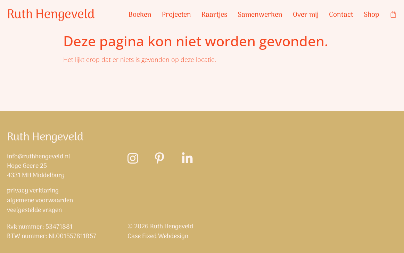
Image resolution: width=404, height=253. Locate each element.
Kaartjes (214, 15)
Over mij (306, 15)
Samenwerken (260, 15)
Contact (341, 15)
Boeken (140, 15)
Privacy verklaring (33, 191)
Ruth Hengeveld (51, 15)
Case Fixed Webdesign (157, 236)
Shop (371, 15)
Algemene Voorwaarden (40, 201)
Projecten (176, 15)
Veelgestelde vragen (34, 210)
